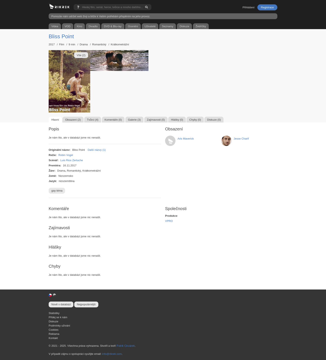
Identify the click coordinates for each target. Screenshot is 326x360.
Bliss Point (61, 36)
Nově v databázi (61, 304)
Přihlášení (248, 7)
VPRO (169, 221)
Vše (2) (81, 55)
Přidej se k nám (58, 317)
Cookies (53, 329)
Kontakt (53, 338)
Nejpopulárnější (86, 304)
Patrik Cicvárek (126, 345)
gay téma (56, 190)
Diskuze (53, 321)
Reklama (54, 333)
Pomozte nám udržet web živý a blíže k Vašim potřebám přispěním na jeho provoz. (100, 16)
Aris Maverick (186, 138)
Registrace (267, 7)
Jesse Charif (241, 138)
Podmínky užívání (59, 325)
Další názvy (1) (97, 149)
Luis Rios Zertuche (71, 160)
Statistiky (54, 313)
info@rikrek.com (112, 353)
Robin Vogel (65, 155)
